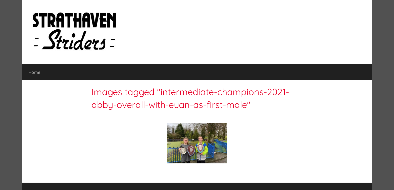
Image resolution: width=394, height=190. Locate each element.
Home (34, 72)
